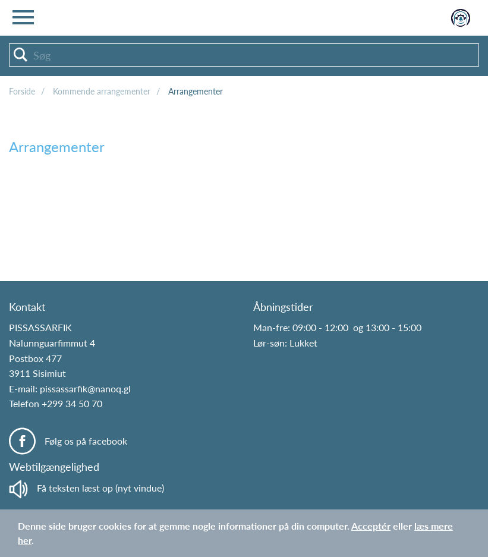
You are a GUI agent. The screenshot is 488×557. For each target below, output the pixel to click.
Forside (22, 91)
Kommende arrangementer (101, 91)
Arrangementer (195, 91)
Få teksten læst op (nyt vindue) (86, 487)
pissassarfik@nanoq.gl (85, 388)
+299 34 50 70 (72, 403)
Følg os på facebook (86, 440)
